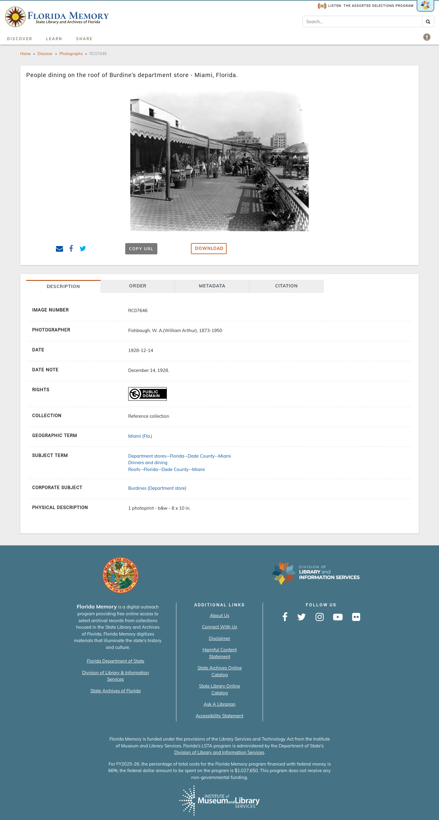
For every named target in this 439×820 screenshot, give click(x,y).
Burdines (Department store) (157, 488)
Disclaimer (219, 638)
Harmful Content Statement (220, 653)
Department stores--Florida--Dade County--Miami (179, 456)
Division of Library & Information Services (115, 676)
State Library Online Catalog (219, 689)
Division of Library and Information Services (219, 752)
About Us (219, 615)
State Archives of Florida (115, 691)
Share (84, 39)
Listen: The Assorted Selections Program (366, 6)
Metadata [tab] (212, 286)
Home (25, 53)
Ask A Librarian (220, 704)
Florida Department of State (115, 661)
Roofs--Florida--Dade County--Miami (166, 469)
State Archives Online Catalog (219, 671)
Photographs (71, 53)
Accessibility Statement (219, 716)
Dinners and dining (147, 462)
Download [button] (209, 248)
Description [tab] (63, 286)
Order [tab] (138, 286)
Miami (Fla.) (140, 436)
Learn (54, 39)
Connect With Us (219, 627)
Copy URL (141, 248)
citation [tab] (286, 286)
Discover (19, 39)
